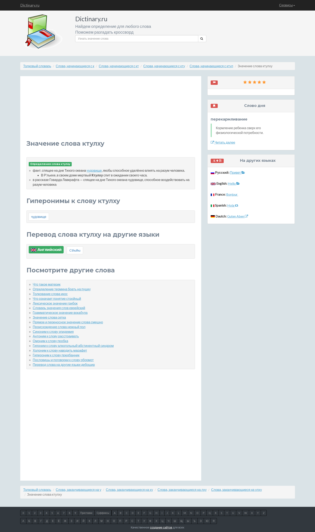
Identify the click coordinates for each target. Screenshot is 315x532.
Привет (237, 172)
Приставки (86, 512)
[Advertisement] (110, 111)
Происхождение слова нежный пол (59, 327)
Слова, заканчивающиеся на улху (236, 490)
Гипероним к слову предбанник (56, 355)
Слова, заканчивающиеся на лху (182, 490)
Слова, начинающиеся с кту (164, 66)
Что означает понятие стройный (57, 298)
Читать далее (223, 142)
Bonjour (232, 194)
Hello (234, 183)
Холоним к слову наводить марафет (60, 350)
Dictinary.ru (29, 5)
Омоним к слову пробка (50, 341)
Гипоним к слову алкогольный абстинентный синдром (73, 346)
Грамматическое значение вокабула (60, 312)
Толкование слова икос (50, 294)
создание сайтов (161, 527)
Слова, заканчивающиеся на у (78, 490)
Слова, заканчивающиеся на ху (129, 490)
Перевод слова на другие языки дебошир (64, 364)
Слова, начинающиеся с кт (119, 66)
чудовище (94, 170)
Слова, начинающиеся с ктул (211, 66)
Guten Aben (237, 216)
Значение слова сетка (49, 317)
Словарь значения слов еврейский (59, 308)
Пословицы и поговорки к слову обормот (63, 360)
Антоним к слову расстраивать (56, 336)
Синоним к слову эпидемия (53, 331)
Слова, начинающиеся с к (75, 66)
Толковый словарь (37, 66)
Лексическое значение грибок (55, 303)
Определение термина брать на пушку (62, 289)
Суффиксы (103, 512)
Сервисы (287, 5)
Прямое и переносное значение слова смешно (68, 322)
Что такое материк (47, 284)
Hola (232, 205)
